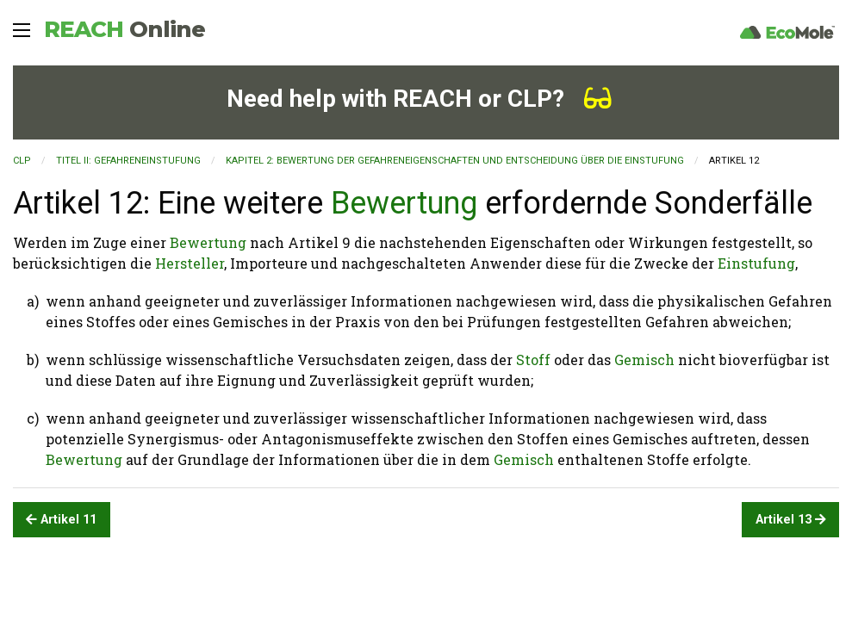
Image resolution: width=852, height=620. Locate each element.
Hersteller (189, 263)
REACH (124, 29)
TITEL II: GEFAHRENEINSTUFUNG (128, 160)
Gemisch (644, 359)
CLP (22, 160)
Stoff (533, 359)
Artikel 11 (61, 519)
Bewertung (404, 203)
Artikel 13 (791, 519)
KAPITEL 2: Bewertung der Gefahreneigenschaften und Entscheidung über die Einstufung (455, 160)
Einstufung (756, 263)
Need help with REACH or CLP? (419, 98)
